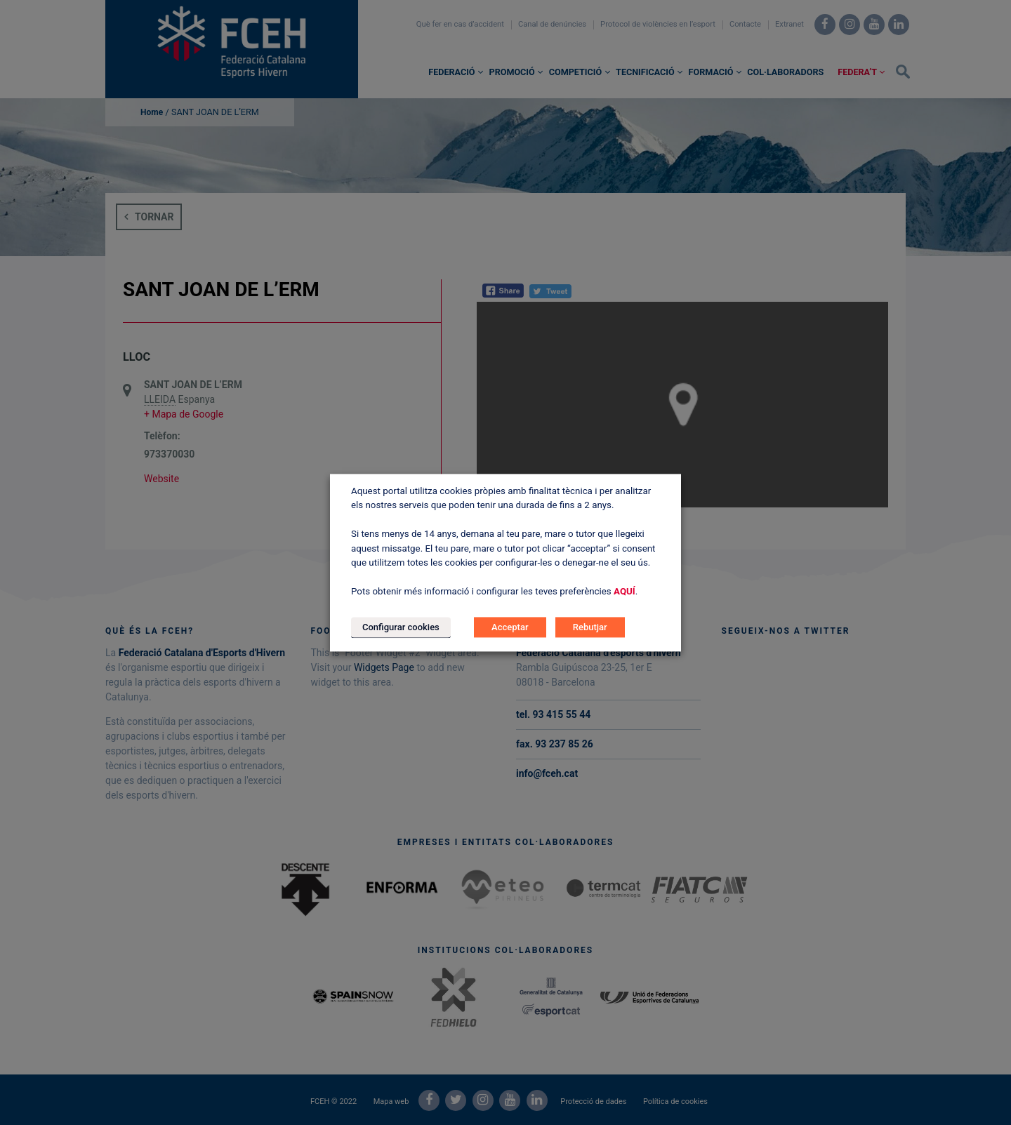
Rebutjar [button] (590, 627)
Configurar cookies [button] (401, 627)
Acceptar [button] (509, 627)
